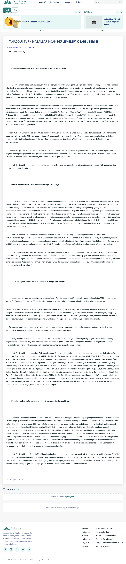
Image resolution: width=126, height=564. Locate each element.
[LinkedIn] (29, 549)
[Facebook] (5, 549)
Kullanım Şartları (102, 532)
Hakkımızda (67, 2)
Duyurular (85, 543)
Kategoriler (54, 2)
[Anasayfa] (15, 2)
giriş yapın (70, 497)
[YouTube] (23, 549)
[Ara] (120, 2)
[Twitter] (17, 549)
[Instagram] (11, 549)
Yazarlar (85, 536)
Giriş (15, 10)
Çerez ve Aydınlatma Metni (106, 539)
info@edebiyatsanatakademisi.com (109, 543)
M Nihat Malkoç (12, 47)
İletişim (78, 2)
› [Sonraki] (79, 12)
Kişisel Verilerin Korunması (106, 536)
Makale (31, 47)
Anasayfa (43, 2)
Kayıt (7, 10)
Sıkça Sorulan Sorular (104, 528)
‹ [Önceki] (75, 12)
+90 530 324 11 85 (103, 546)
